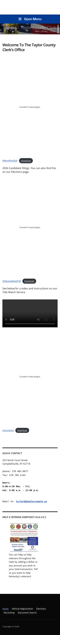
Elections (41, 608)
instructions (8, 430)
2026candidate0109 (11, 281)
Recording (9, 612)
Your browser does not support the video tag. (30, 313)
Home (5, 608)
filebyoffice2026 (9, 160)
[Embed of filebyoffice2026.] (30, 107)
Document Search (27, 612)
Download (26, 160)
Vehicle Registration (22, 608)
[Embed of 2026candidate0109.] (30, 227)
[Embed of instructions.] (30, 376)
